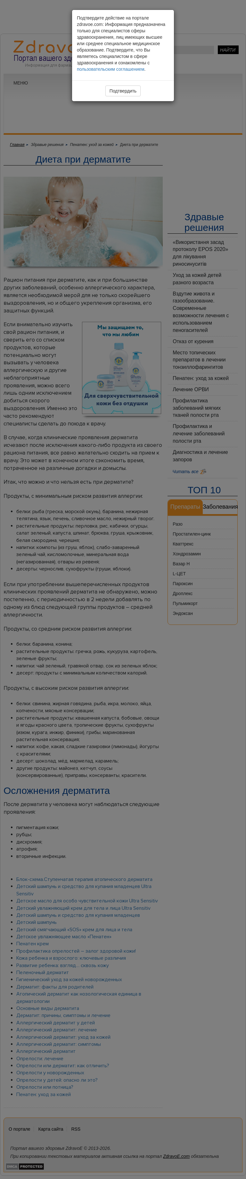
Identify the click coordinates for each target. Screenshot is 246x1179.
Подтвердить (123, 90)
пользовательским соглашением (110, 69)
